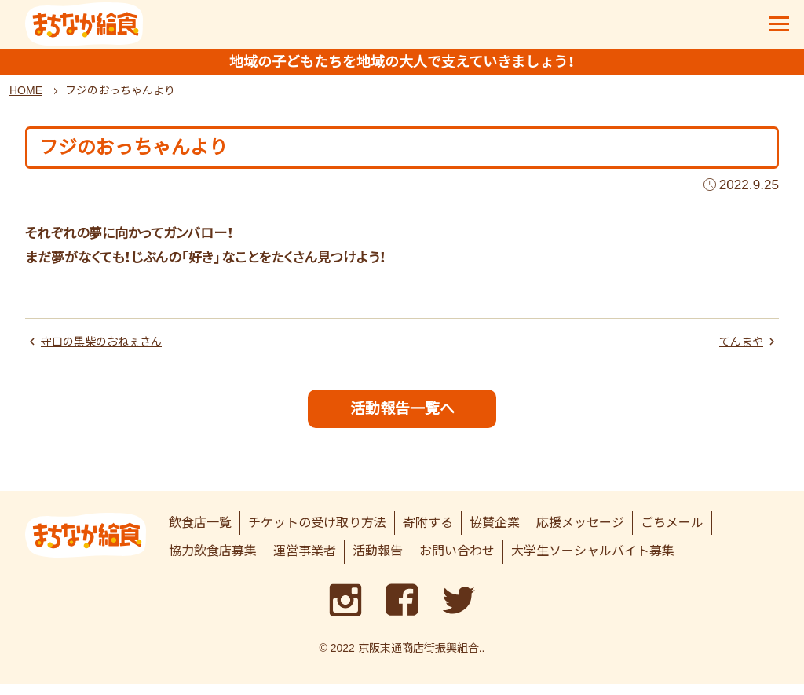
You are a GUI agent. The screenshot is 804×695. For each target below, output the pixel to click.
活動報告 (378, 562)
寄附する (428, 533)
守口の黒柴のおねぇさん (110, 349)
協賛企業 (495, 533)
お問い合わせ (457, 562)
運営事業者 (304, 562)
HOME (25, 96)
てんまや (738, 349)
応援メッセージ (580, 533)
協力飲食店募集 (213, 562)
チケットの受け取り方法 (317, 533)
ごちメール (672, 533)
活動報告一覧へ (402, 417)
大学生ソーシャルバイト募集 (592, 562)
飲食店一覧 (200, 533)
